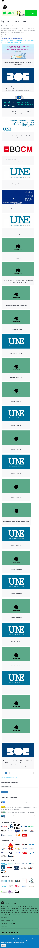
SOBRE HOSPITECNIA (5, 917)
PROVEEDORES (17, 42)
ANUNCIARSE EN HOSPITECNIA (8, 923)
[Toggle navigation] (3, 1)
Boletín (16, 782)
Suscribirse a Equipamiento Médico (9, 777)
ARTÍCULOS (3, 40)
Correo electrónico (6, 786)
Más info (22, 943)
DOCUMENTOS (10, 40)
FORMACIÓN (4, 926)
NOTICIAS (10, 42)
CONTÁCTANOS (4, 930)
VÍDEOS (32, 40)
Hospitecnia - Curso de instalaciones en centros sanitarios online (20, 812)
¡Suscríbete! (4, 792)
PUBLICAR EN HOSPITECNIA (7, 920)
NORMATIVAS (19, 40)
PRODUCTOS (4, 42)
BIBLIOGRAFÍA (26, 40)
